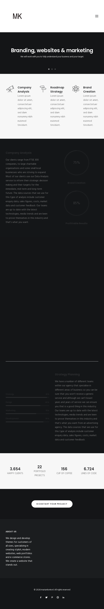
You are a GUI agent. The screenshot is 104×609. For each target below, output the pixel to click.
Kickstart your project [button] (52, 504)
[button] (97, 16)
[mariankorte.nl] (52, 16)
